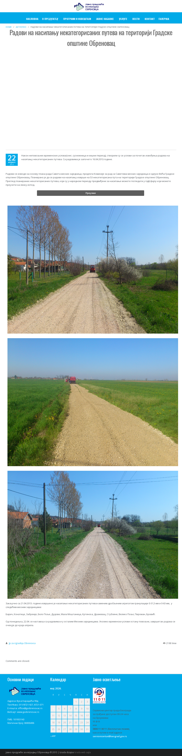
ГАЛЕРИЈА (164, 19)
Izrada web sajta (82, 752)
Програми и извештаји (77, 19)
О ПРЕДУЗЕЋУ (50, 19)
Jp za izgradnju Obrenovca (22, 643)
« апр (53, 736)
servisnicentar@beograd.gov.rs (110, 736)
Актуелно (21, 27)
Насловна (32, 19)
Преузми (90, 193)
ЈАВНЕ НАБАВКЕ (105, 19)
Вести (136, 19)
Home (9, 27)
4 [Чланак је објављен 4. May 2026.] (53, 708)
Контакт (150, 19)
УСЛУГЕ (123, 19)
